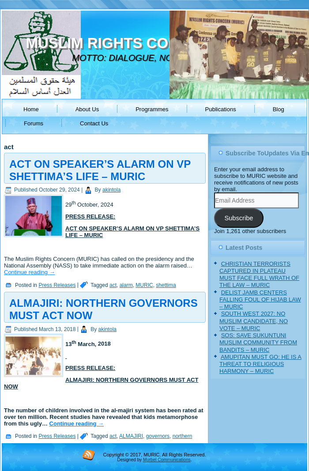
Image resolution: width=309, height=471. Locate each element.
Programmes (152, 109)
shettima (166, 285)
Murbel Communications (167, 459)
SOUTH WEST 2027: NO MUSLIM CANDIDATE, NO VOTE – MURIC (253, 321)
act (113, 285)
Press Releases (56, 285)
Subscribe (238, 218)
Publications (220, 109)
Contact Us (94, 123)
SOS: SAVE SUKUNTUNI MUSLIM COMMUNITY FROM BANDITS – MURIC (258, 342)
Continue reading (29, 272)
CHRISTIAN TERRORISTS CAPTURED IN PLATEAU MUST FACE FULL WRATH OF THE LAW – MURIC (259, 274)
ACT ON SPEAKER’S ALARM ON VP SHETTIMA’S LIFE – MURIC (100, 170)
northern (182, 436)
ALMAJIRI (131, 436)
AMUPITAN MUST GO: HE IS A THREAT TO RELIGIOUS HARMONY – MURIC (260, 364)
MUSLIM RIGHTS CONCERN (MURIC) (153, 43)
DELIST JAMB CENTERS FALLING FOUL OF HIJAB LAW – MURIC (260, 299)
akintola (111, 190)
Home (31, 109)
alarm (126, 285)
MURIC (144, 285)
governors (158, 436)
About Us (87, 109)
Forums (33, 123)
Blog (278, 109)
